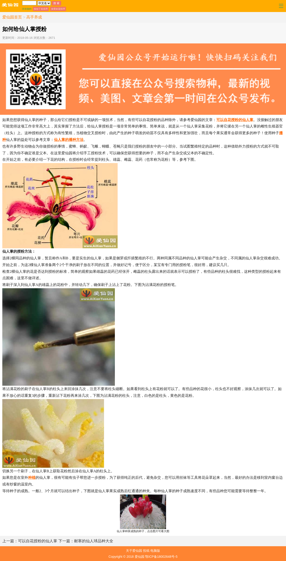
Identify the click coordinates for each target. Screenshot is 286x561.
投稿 (146, 550)
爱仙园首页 (12, 17)
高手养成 (34, 17)
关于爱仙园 (134, 550)
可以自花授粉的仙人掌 (234, 120)
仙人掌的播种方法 (68, 140)
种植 (32, 477)
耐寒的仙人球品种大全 (85, 541)
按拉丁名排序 (41, 9)
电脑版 (155, 550)
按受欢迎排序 (58, 9)
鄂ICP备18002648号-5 (161, 556)
